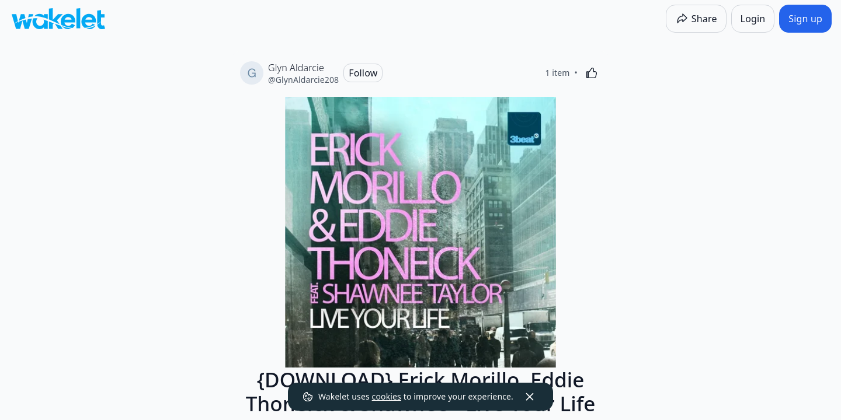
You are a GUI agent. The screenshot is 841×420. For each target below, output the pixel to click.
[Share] (696, 19)
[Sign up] (805, 19)
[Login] (753, 19)
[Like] (591, 73)
